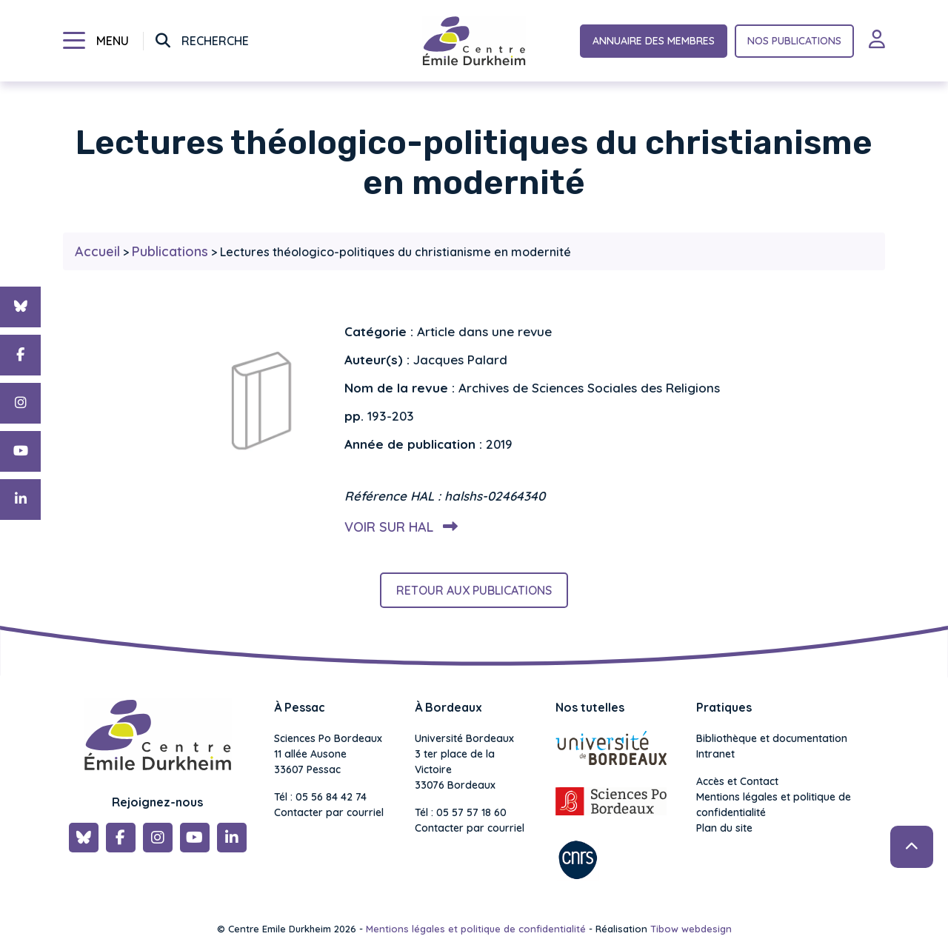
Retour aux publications (474, 590)
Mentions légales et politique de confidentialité (773, 804)
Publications (170, 251)
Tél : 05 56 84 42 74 (320, 797)
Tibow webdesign (691, 929)
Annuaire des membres (653, 40)
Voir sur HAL (398, 526)
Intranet (715, 754)
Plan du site (724, 828)
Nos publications (794, 40)
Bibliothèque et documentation (771, 738)
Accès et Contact (737, 781)
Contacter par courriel (329, 812)
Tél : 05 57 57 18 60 (461, 812)
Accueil (97, 251)
